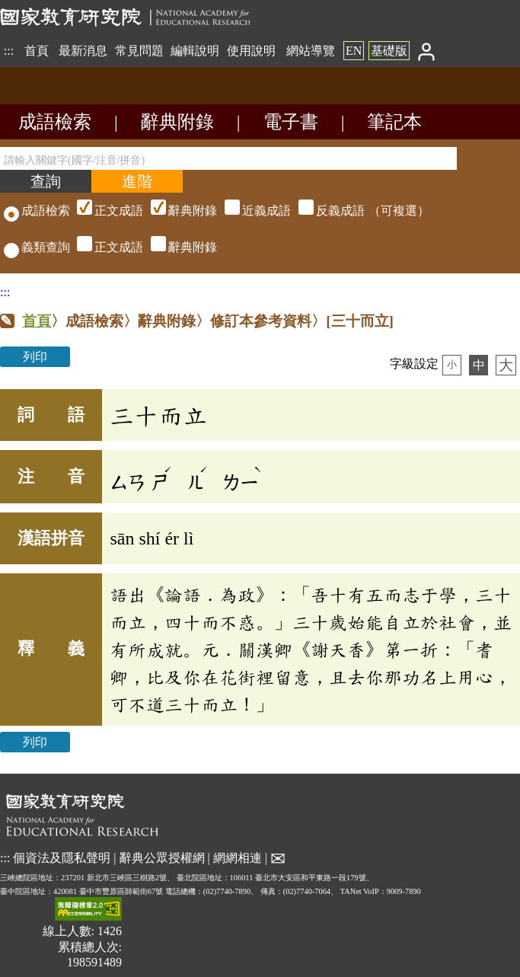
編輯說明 (195, 50)
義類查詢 (37, 247)
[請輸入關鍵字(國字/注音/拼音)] (228, 158)
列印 (35, 356)
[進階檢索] (137, 181)
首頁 (36, 50)
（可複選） (251, 210)
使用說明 (251, 50)
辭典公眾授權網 (162, 857)
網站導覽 (310, 50)
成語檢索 (54, 122)
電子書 (290, 122)
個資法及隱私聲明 (61, 857)
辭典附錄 (177, 122)
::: (9, 50)
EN (354, 50)
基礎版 (389, 50)
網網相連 (237, 857)
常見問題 (139, 50)
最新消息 (83, 50)
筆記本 (394, 122)
